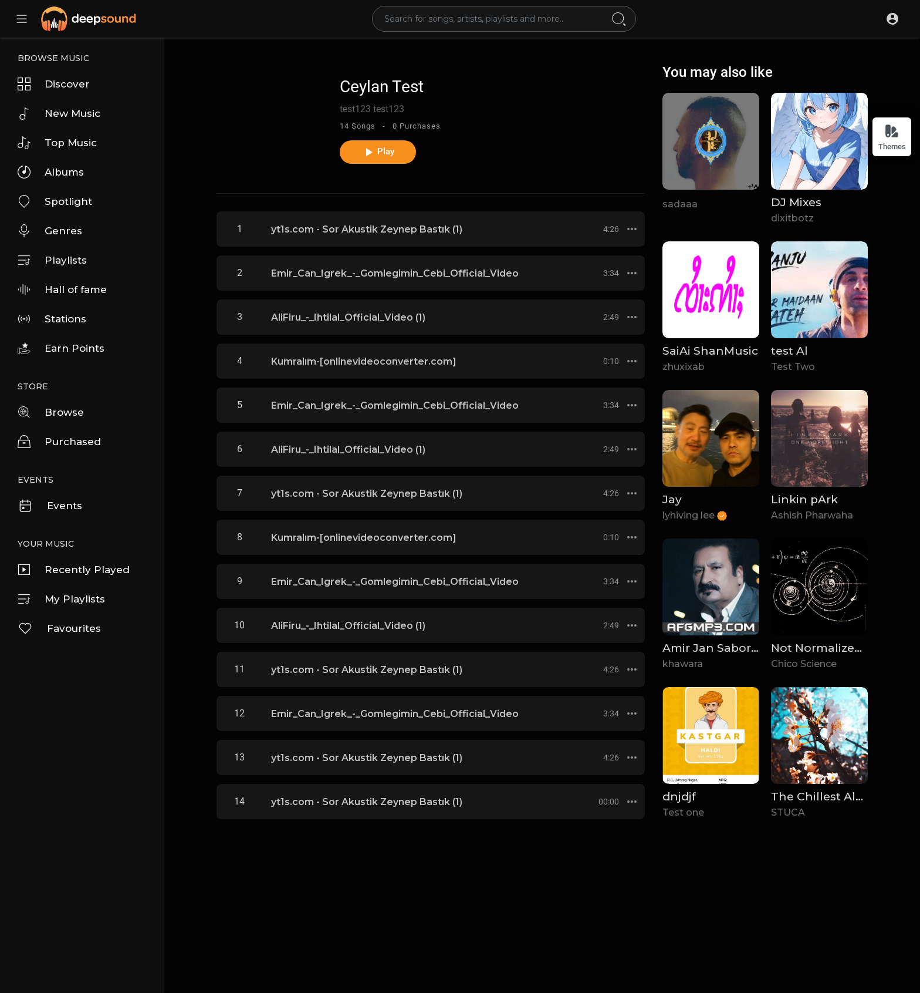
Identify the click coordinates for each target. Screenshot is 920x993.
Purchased (59, 441)
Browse (51, 412)
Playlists (52, 260)
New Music (59, 113)
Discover (54, 84)
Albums (51, 172)
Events (50, 505)
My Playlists (61, 599)
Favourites (59, 628)
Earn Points (61, 348)
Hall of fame (62, 289)
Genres (50, 230)
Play (378, 152)
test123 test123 (372, 109)
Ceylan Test (382, 86)
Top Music (57, 142)
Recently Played (74, 569)
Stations (52, 318)
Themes (892, 137)
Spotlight (55, 201)
